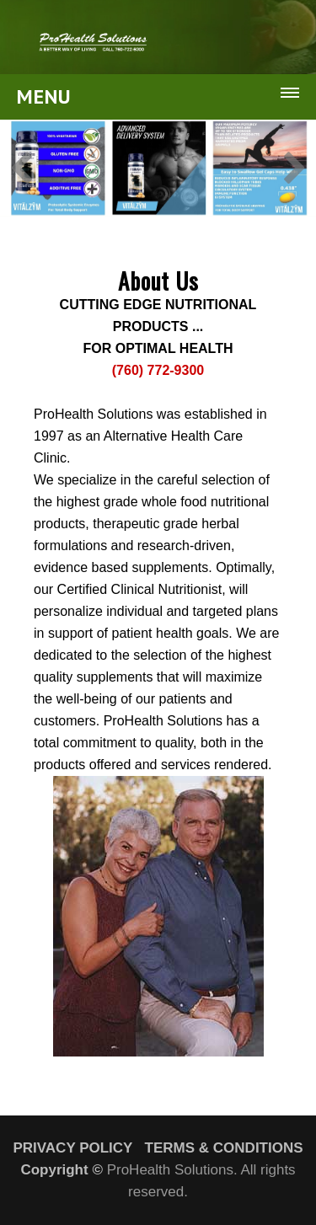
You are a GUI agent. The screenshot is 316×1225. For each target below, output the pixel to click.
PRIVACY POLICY (72, 1148)
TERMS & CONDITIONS (224, 1148)
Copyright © (61, 1170)
